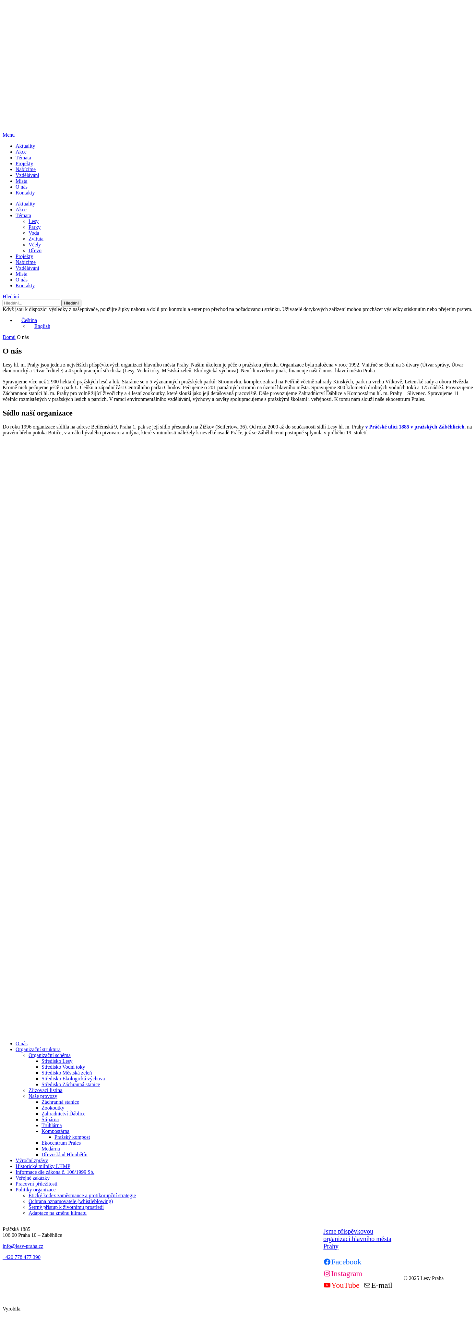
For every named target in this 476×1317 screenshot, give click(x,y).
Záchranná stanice (60, 1102)
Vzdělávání (27, 175)
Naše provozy (43, 1096)
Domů (9, 337)
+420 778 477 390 (22, 1257)
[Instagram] (342, 1273)
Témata (23, 157)
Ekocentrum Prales (61, 1143)
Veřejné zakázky (33, 1178)
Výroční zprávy (32, 1160)
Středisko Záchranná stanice (71, 1084)
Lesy (34, 221)
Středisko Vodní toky (63, 1067)
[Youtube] (341, 1285)
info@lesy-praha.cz (23, 1246)
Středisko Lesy (57, 1061)
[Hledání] (31, 303)
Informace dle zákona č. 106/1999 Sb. (55, 1172)
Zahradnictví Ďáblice (64, 1113)
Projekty (24, 163)
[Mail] (377, 1285)
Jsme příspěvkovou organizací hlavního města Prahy (357, 1239)
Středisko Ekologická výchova (73, 1078)
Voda (34, 233)
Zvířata (36, 239)
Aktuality (25, 146)
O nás (22, 187)
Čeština (26, 320)
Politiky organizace (36, 1189)
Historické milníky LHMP (43, 1166)
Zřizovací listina (45, 1090)
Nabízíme (26, 169)
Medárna (51, 1148)
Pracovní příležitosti (36, 1184)
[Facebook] (342, 1262)
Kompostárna (55, 1131)
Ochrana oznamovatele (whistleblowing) (71, 1201)
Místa (21, 181)
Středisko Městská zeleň (67, 1072)
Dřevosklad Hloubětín (65, 1154)
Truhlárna (52, 1125)
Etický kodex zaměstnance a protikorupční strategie (82, 1195)
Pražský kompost (72, 1137)
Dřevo (35, 250)
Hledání (11, 296)
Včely (35, 244)
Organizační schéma (50, 1055)
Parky (35, 227)
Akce (21, 152)
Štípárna (50, 1119)
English (39, 326)
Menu (9, 135)
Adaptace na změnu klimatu (58, 1213)
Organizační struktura (38, 1049)
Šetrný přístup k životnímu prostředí (66, 1207)
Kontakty (25, 192)
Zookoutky (53, 1108)
